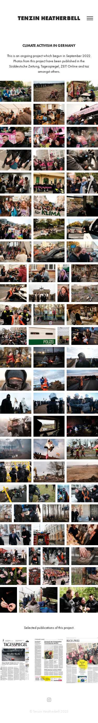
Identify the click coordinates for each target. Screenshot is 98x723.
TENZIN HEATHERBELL (49, 18)
